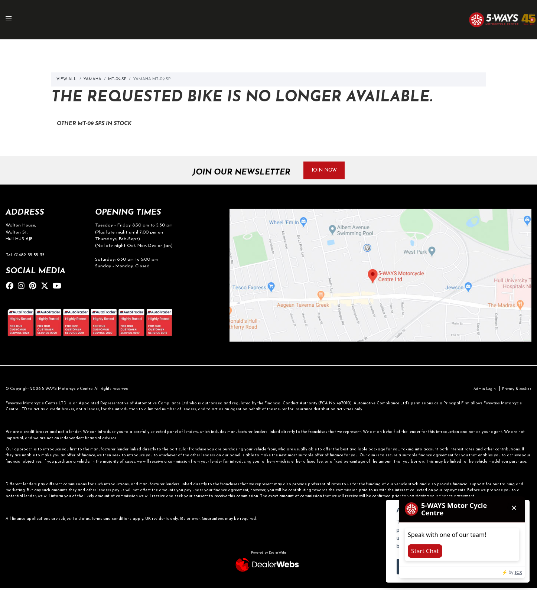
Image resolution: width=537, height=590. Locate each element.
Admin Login (480, 390)
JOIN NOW (327, 170)
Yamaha (92, 79)
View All (66, 79)
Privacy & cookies (514, 390)
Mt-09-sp (117, 79)
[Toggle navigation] (12, 20)
